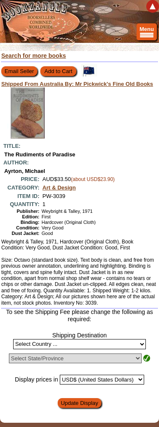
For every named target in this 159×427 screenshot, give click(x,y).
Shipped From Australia (77, 84)
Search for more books (33, 55)
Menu (146, 33)
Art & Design (59, 187)
